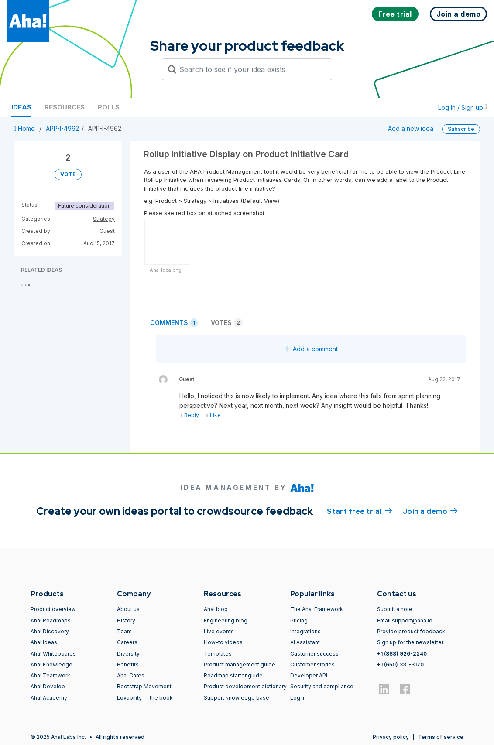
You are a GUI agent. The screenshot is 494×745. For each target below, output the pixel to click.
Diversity (128, 653)
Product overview (53, 609)
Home (25, 128)
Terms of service (440, 737)
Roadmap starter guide (233, 675)
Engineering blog (225, 620)
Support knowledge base (236, 697)
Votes (227, 322)
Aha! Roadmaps (51, 620)
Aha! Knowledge (51, 664)
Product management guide (239, 664)
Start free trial (359, 511)
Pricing (299, 620)
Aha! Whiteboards (53, 653)
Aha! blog (216, 609)
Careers (127, 642)
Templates (218, 653)
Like (213, 415)
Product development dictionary (245, 686)
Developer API (308, 675)
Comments (174, 322)
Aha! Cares (130, 675)
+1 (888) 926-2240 (402, 653)
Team (124, 631)
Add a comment (311, 348)
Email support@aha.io (404, 620)
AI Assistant (305, 642)
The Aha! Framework (316, 609)
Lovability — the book (145, 697)
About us (128, 609)
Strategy (104, 218)
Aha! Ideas (44, 642)
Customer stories (312, 664)
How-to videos (223, 642)
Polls (109, 107)
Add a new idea (410, 128)
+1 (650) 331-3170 (400, 664)
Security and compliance (321, 686)
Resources (65, 107)
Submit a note (394, 609)
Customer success (314, 653)
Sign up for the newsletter (410, 642)
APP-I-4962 (62, 128)
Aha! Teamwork (50, 675)
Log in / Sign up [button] (462, 107)
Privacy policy (391, 737)
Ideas (21, 107)
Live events (219, 631)
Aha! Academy (49, 697)
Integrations (305, 631)
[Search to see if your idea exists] (251, 69)
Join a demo (430, 511)
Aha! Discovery (50, 631)
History (126, 620)
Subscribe (461, 129)
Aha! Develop (48, 686)
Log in (298, 697)
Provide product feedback (411, 631)
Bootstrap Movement (144, 686)
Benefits (128, 664)
